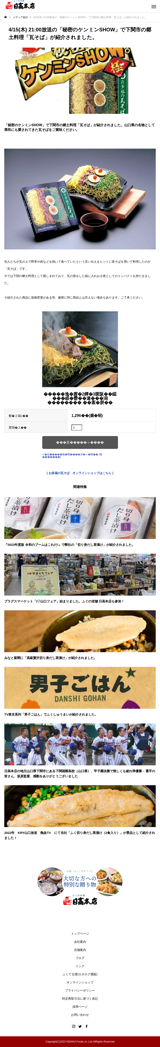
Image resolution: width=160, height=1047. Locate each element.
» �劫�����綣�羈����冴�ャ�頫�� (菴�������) (72, 455)
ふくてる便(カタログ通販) (80, 974)
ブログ (80, 958)
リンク (80, 966)
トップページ (80, 933)
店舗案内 (80, 950)
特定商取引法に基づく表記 (80, 998)
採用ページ (80, 1006)
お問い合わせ (80, 1014)
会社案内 (80, 941)
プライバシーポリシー (80, 990)
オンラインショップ (80, 982)
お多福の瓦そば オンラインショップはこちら (80, 473)
